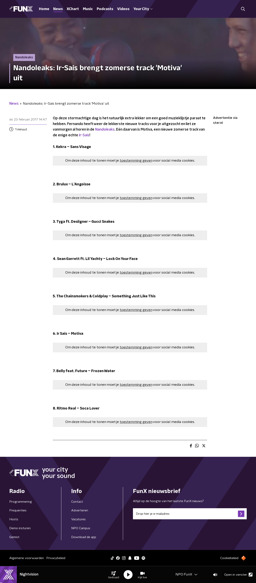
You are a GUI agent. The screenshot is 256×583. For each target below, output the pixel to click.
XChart (73, 9)
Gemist (14, 537)
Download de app (83, 537)
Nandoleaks (105, 129)
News (58, 9)
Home (44, 9)
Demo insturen (20, 528)
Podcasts (105, 9)
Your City (143, 9)
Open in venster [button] (238, 574)
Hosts (13, 519)
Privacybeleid (55, 558)
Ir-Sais (84, 135)
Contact (77, 501)
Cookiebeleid (229, 558)
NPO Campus (80, 528)
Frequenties (18, 510)
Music (88, 9)
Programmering (20, 501)
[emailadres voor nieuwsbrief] (190, 513)
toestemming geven (136, 160)
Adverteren (79, 510)
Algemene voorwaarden (26, 558)
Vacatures (78, 519)
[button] (113, 574)
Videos (123, 9)
